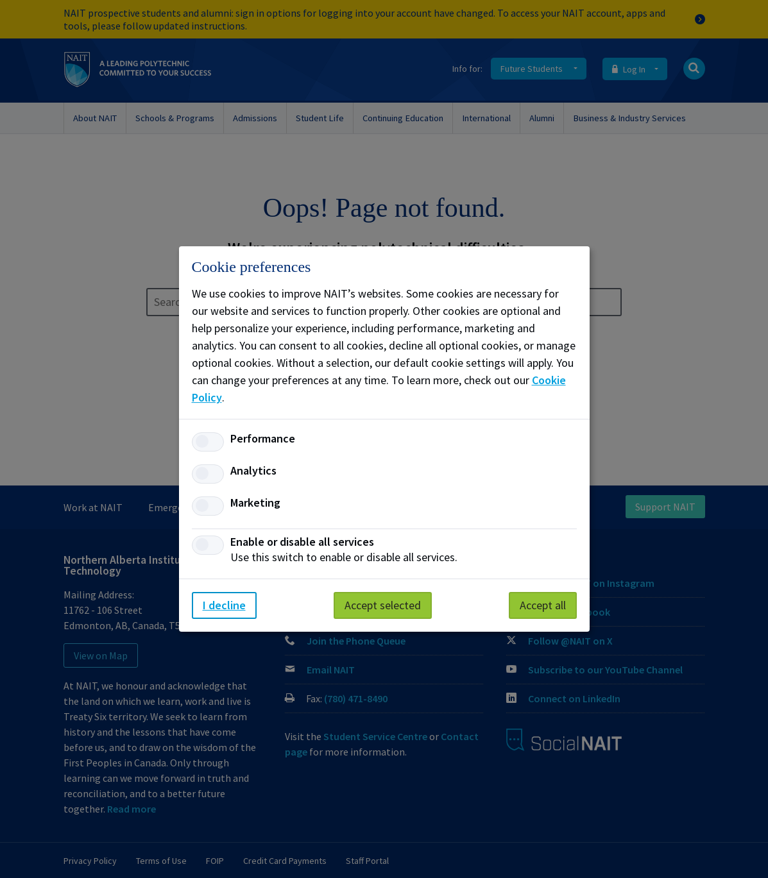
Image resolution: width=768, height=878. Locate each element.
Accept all (543, 605)
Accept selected (383, 605)
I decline (224, 605)
